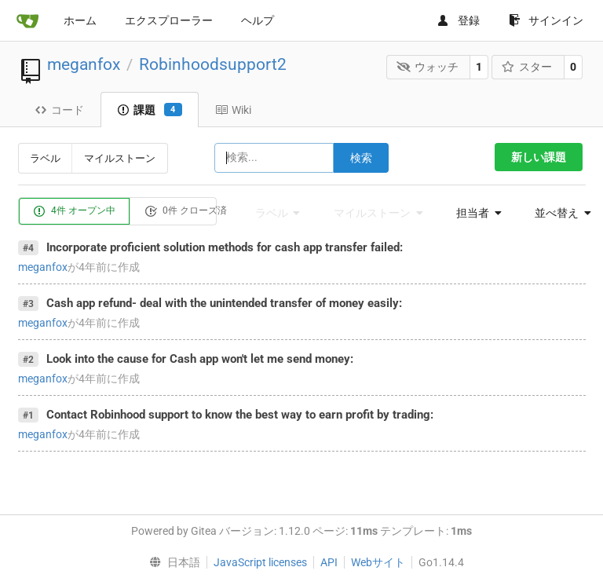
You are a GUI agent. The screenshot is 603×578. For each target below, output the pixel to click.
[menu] (474, 213)
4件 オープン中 (74, 211)
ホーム (80, 20)
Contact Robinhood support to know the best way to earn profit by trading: (239, 415)
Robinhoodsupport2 (213, 64)
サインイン (546, 20)
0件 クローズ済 (185, 211)
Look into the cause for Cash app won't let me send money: (199, 359)
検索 (361, 158)
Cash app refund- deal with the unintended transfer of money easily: (224, 303)
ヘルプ (257, 20)
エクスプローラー (169, 20)
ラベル (45, 158)
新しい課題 (538, 157)
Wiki (233, 110)
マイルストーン (119, 158)
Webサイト (378, 562)
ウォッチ (428, 66)
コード (59, 110)
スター (527, 66)
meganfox (83, 64)
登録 (458, 20)
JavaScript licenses (260, 562)
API (329, 562)
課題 (149, 110)
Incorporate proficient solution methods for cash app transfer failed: (224, 247)
